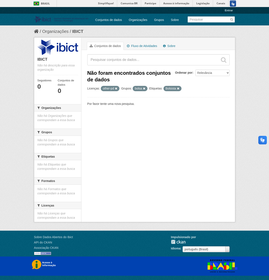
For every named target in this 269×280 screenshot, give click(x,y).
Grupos (159, 20)
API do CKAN (43, 242)
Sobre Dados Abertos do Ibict (53, 237)
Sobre (175, 20)
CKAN (178, 242)
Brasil (45, 3)
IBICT (77, 31)
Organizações (138, 20)
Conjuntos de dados (108, 20)
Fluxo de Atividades (142, 46)
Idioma (176, 248)
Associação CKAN (46, 247)
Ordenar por (183, 72)
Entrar (229, 10)
